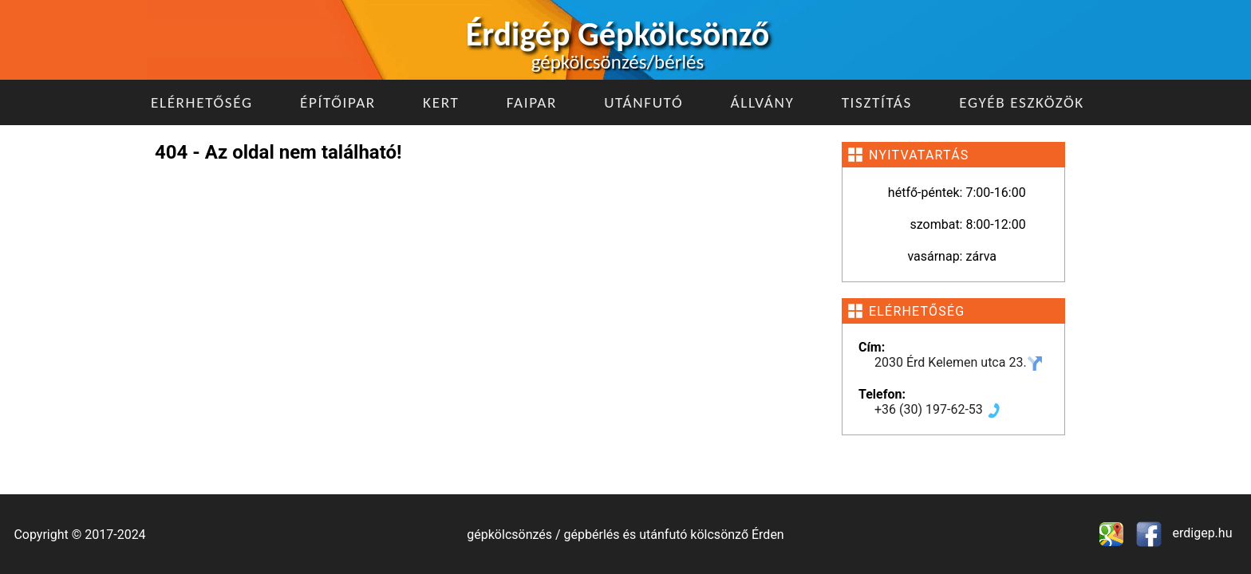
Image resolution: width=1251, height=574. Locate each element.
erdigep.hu (1201, 533)
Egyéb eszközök (1021, 102)
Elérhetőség (202, 102)
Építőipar (338, 102)
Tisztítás (877, 102)
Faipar (532, 102)
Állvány (763, 102)
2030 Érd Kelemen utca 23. (958, 362)
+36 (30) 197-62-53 (938, 409)
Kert (441, 102)
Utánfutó (643, 102)
